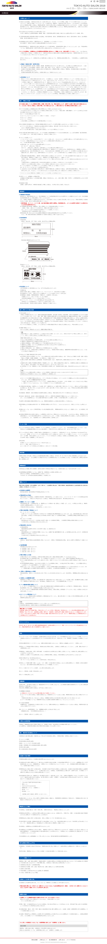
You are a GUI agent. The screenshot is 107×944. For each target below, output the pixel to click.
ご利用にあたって (42, 939)
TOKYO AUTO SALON (12, 5)
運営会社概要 (32, 939)
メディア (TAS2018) (73, 939)
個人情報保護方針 (53, 939)
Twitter (90, 1)
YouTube (96, 1)
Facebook (93, 1)
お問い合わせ (62, 939)
